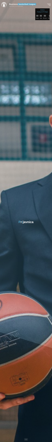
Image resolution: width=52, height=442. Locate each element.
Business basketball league (22, 4)
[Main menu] (49, 5)
